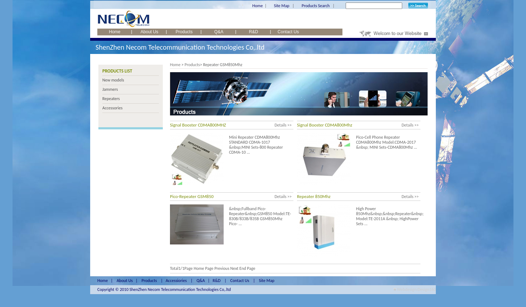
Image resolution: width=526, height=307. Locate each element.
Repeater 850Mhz (314, 196)
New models (113, 80)
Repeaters (111, 98)
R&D (253, 31)
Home (257, 5)
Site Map (281, 5)
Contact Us (288, 31)
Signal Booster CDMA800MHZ (198, 125)
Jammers (110, 89)
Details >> (283, 125)
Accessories (112, 107)
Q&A (218, 31)
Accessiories (176, 280)
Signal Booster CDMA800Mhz (324, 125)
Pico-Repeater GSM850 (192, 196)
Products (184, 31)
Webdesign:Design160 (416, 289)
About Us (149, 31)
